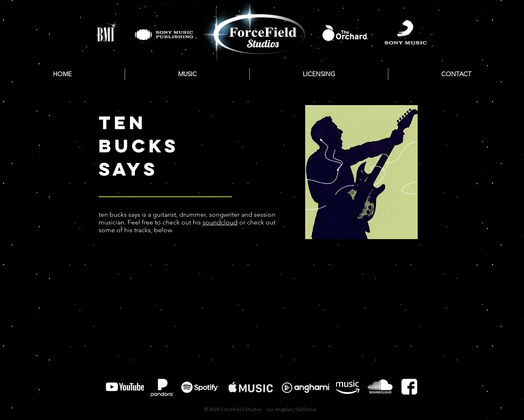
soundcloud (220, 222)
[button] (187, 74)
